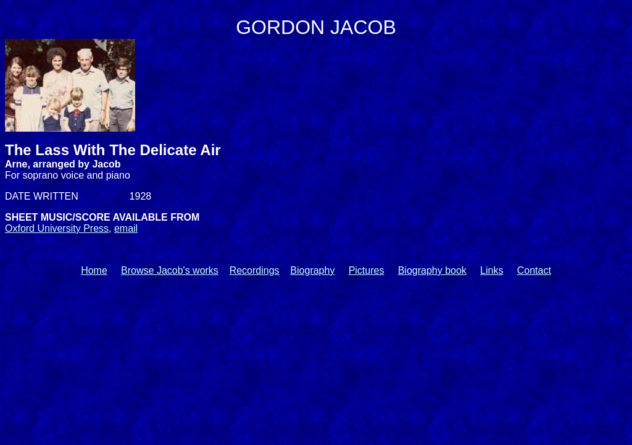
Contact (534, 270)
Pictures (367, 270)
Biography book (432, 270)
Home (94, 270)
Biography (312, 270)
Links (491, 270)
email (126, 228)
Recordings (255, 270)
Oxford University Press (57, 228)
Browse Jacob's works (169, 270)
